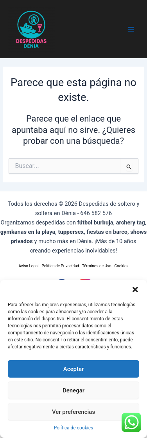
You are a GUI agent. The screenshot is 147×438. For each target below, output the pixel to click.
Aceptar (73, 369)
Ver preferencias (73, 411)
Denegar (73, 390)
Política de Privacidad (60, 266)
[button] (135, 289)
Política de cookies (73, 428)
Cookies (122, 266)
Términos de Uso (96, 266)
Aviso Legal (29, 266)
